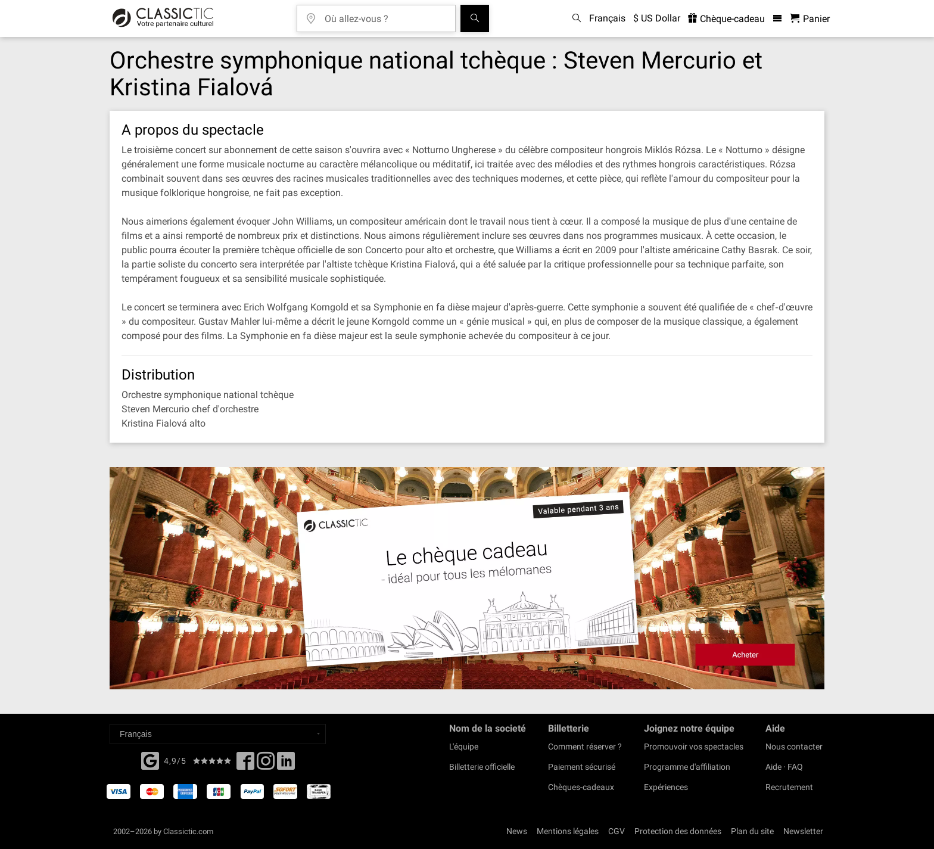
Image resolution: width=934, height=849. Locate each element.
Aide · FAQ (784, 767)
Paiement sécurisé (581, 767)
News (516, 831)
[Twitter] (266, 764)
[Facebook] (150, 760)
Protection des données (677, 831)
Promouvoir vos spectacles (693, 746)
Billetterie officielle (482, 767)
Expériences (666, 787)
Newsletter (803, 831)
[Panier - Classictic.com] (810, 18)
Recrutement (789, 787)
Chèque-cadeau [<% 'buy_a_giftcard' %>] (726, 18)
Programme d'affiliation (687, 767)
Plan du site (752, 831)
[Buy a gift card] (467, 578)
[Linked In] (286, 764)
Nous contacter (794, 746)
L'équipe (463, 746)
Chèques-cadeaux (581, 787)
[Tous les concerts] (474, 18)
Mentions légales (568, 831)
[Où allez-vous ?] (385, 14)
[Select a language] (218, 734)
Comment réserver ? (585, 746)
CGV (616, 831)
